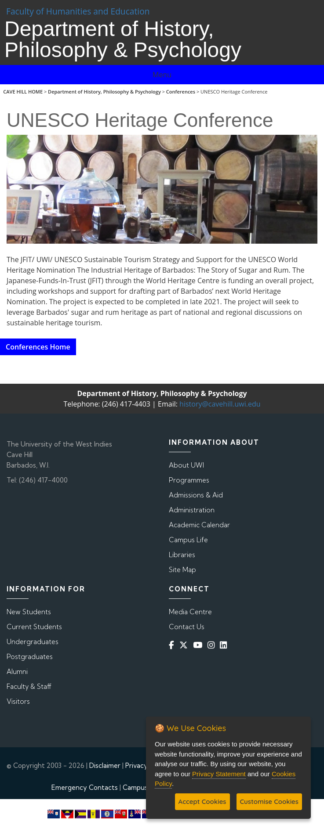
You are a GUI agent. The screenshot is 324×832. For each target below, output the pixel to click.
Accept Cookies (202, 801)
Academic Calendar (199, 525)
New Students (29, 612)
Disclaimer (104, 765)
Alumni (17, 671)
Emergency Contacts (84, 787)
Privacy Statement (219, 774)
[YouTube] (199, 645)
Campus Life (188, 540)
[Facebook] (173, 645)
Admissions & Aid (196, 495)
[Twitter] (185, 645)
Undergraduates (32, 642)
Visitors (18, 701)
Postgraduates (30, 656)
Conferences (180, 91)
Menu (162, 74)
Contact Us (186, 627)
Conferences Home (38, 347)
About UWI (186, 465)
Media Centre (190, 612)
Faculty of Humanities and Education (78, 11)
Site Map (182, 569)
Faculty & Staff (29, 686)
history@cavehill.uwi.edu (219, 404)
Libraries (182, 555)
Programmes (189, 480)
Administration (192, 510)
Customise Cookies (269, 801)
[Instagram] (213, 645)
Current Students (34, 627)
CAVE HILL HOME (23, 91)
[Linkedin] (225, 645)
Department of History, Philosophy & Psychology (104, 91)
